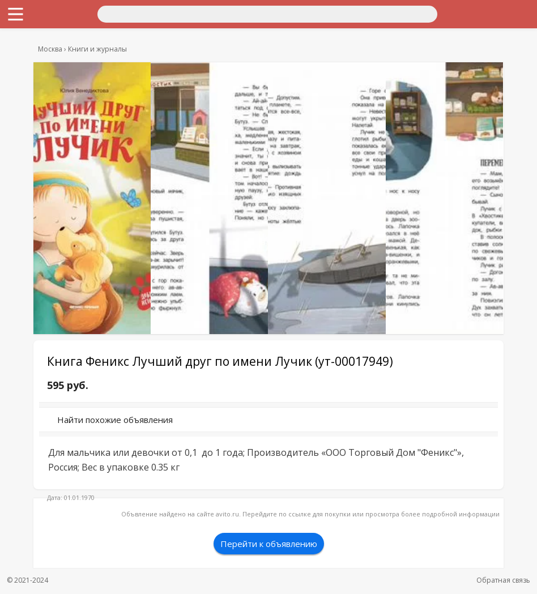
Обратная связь (503, 580)
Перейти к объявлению (268, 543)
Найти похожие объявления (115, 419)
